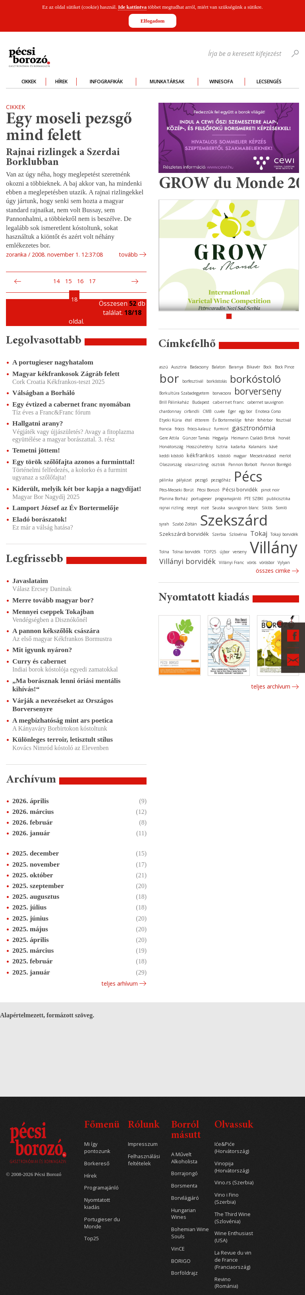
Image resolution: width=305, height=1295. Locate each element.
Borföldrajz (184, 1273)
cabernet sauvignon (265, 402)
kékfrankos (200, 455)
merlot (285, 456)
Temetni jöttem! (36, 450)
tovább (128, 254)
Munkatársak (167, 81)
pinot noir (270, 490)
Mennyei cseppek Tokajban (53, 612)
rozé (205, 507)
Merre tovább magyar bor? (53, 600)
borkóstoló (255, 379)
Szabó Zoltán (184, 524)
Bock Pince (284, 367)
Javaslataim (30, 581)
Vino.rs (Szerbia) (233, 1182)
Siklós (267, 507)
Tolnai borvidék (186, 551)
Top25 (91, 1238)
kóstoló (224, 456)
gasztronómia (254, 427)
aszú (163, 367)
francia (165, 429)
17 (92, 281)
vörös (251, 562)
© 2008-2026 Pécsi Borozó (33, 1174)
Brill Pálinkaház (174, 402)
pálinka (166, 480)
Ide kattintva (132, 7)
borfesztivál (192, 381)
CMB (207, 411)
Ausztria (179, 367)
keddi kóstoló (171, 456)
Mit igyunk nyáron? (42, 650)
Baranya (236, 367)
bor (169, 378)
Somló (281, 507)
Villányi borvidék (187, 561)
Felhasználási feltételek (144, 1160)
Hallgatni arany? (37, 423)
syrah (164, 524)
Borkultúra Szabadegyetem (184, 393)
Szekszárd (234, 520)
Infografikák (106, 81)
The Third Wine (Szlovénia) (232, 1218)
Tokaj (258, 533)
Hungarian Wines (183, 1214)
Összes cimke (273, 570)
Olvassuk (233, 1125)
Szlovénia (238, 534)
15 (68, 281)
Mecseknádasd (263, 456)
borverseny (258, 391)
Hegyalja (220, 438)
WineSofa (221, 81)
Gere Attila (169, 438)
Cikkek (28, 81)
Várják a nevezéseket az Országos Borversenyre (62, 704)
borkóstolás (217, 381)
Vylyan (284, 562)
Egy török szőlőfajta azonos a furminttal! (73, 462)
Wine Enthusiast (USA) (233, 1237)
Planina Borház (173, 498)
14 (56, 281)
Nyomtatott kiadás (97, 1204)
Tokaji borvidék (284, 534)
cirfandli (191, 411)
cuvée (219, 411)
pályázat (184, 480)
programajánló (228, 498)
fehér (249, 420)
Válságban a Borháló (43, 393)
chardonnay (170, 411)
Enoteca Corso (268, 411)
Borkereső (97, 1163)
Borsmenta (184, 1185)
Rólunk (143, 1125)
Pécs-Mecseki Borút (176, 490)
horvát (284, 438)
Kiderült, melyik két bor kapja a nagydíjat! (76, 489)
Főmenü (102, 1125)
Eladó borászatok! (39, 519)
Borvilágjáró (185, 1198)
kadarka (238, 446)
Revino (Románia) (226, 1283)
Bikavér (253, 367)
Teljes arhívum (119, 983)
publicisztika (278, 498)
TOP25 (210, 551)
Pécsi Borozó (208, 490)
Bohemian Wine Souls (190, 1233)
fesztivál (283, 420)
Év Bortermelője (226, 420)
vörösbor (266, 562)
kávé (273, 446)
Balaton (219, 367)
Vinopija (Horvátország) (231, 1167)
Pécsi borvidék (240, 489)
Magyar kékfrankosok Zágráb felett (66, 374)
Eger (232, 411)
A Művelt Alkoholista (184, 1158)
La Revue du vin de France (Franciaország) (232, 1259)
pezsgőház (221, 480)
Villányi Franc (231, 562)
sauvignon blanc (243, 507)
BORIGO (181, 1261)
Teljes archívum (270, 686)
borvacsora (221, 393)
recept (192, 507)
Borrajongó (184, 1173)
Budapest (200, 402)
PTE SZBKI (253, 498)
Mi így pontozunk (97, 1148)
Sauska (218, 507)
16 (80, 281)
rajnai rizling (171, 507)
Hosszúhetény (199, 446)
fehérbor (265, 420)
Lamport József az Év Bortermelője (65, 508)
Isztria (222, 446)
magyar (240, 456)
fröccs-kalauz (199, 429)
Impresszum (143, 1144)
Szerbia (219, 534)
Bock (267, 367)
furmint (221, 429)
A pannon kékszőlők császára (55, 631)
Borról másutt (186, 1130)
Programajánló (101, 1187)
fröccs (179, 429)
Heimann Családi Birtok (253, 438)
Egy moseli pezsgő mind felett (69, 127)
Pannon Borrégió (276, 464)
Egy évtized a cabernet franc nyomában (71, 404)
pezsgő (201, 480)
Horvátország (171, 446)
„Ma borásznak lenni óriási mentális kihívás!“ (66, 685)
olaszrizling (196, 464)
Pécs (248, 476)
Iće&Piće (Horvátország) (231, 1148)
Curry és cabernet (39, 661)
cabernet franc (228, 402)
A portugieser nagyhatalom (52, 362)
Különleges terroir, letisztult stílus (62, 739)
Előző (16, 281)
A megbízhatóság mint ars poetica (62, 720)
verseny (240, 551)
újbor (225, 551)
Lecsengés (269, 81)
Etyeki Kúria (170, 420)
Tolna (164, 551)
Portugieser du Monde (102, 1223)
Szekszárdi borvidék (184, 533)
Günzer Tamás (195, 438)
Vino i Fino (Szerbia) (226, 1198)
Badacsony (199, 367)
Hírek (61, 81)
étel (188, 420)
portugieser (201, 498)
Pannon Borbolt (242, 464)
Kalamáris (257, 446)
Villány (273, 547)
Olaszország (170, 464)
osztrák (218, 464)
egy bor (245, 411)
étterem (202, 420)
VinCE (178, 1248)
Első (8, 281)
